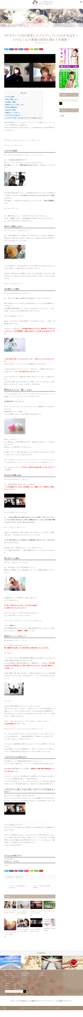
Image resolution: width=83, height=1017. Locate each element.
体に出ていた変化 (10, 110)
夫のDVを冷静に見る (11, 107)
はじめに (24, 983)
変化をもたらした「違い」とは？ (14, 104)
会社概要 (41, 975)
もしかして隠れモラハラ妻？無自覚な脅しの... (23, 913)
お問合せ (7, 985)
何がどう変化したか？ (11, 99)
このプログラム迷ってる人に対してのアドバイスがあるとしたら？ (23, 118)
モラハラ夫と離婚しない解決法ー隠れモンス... (36, 931)
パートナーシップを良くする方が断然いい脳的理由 (41, 886)
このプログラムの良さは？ (12, 115)
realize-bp (12, 877)
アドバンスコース (25, 979)
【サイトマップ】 (7, 973)
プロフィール (8, 979)
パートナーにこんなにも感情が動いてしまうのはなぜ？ (17, 886)
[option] (10, 962)
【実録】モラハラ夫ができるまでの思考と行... (36, 913)
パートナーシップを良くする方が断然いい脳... (10, 934)
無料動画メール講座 (9, 975)
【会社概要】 (41, 973)
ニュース (34, 975)
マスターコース (25, 981)
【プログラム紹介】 (25, 973)
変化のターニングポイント (12, 112)
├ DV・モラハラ (44, 42)
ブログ (34, 977)
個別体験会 (24, 975)
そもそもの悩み (9, 96)
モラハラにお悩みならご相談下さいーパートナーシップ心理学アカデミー (41, 1001)
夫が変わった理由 (10, 102)
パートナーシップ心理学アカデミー (12, 977)
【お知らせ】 (33, 973)
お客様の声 (7, 983)
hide (25, 93)
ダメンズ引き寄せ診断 (9, 981)
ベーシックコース (25, 977)
